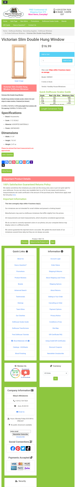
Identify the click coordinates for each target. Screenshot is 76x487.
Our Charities (20, 316)
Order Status (55, 265)
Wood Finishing (20, 353)
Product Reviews (20, 278)
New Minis (24, 21)
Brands (64, 21)
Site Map (55, 328)
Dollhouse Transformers (20, 328)
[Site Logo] (13, 12)
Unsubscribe (20, 437)
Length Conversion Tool (51, 109)
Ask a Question (7, 155)
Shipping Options (55, 284)
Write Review (6, 171)
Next (52, 242)
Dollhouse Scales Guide (50, 21)
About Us (20, 259)
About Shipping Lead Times (55, 278)
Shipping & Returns (55, 271)
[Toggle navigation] (5, 2)
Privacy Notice (56, 316)
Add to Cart (67, 60)
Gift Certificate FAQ (55, 334)
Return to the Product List (39, 242)
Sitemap (20, 303)
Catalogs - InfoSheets (20, 347)
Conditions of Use (55, 322)
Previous (25, 242)
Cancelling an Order (55, 303)
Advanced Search (20, 290)
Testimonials (20, 297)
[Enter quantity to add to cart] (52, 60)
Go (56, 378)
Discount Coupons (55, 347)
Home (5, 21)
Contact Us (32, 25)
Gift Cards (6, 25)
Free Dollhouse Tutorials (20, 334)
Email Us (20, 412)
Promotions (35, 21)
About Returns (55, 290)
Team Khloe (20, 309)
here (14, 195)
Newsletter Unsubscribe (55, 353)
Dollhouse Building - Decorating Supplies (23, 31)
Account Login (55, 259)
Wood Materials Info (20, 341)
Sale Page (13, 21)
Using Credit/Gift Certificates (55, 341)
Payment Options (56, 309)
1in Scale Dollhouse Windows (15, 33)
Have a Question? (19, 25)
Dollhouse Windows (45, 31)
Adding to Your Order (55, 297)
